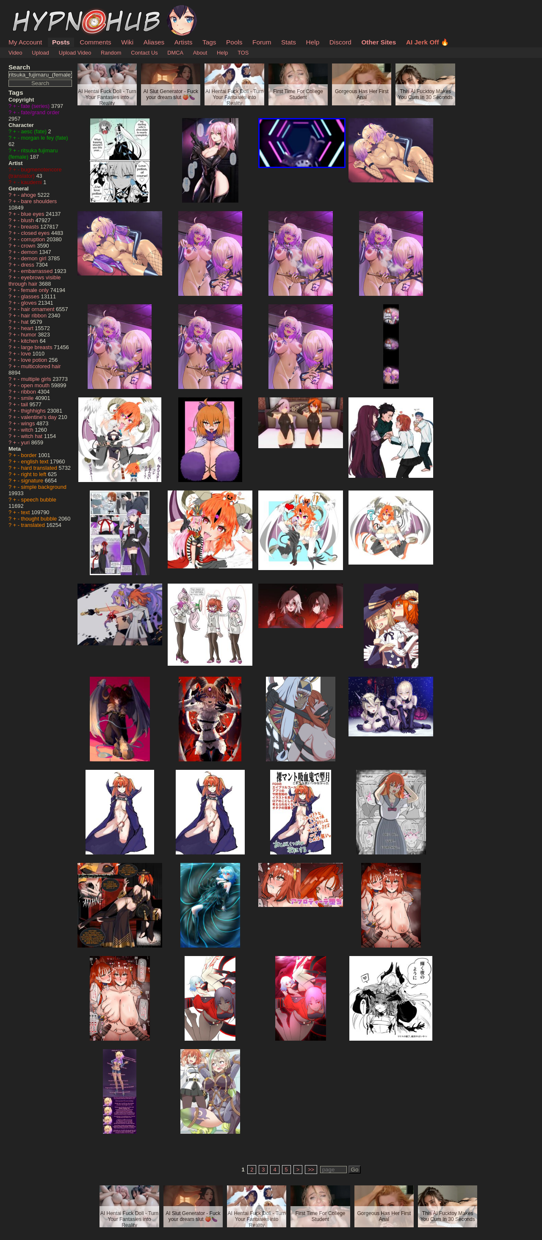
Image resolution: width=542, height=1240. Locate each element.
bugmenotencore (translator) (35, 172)
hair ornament (38, 309)
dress (28, 265)
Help (313, 42)
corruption (34, 239)
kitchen (30, 341)
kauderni (32, 182)
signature (33, 480)
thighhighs (34, 411)
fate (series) (36, 106)
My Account (25, 42)
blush (28, 220)
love (27, 353)
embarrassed (37, 271)
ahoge (29, 195)
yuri (26, 442)
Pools (234, 42)
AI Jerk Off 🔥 (427, 42)
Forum (261, 42)
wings (28, 423)
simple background (43, 487)
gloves (30, 303)
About (200, 53)
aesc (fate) (34, 131)
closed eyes (36, 233)
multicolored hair (41, 366)
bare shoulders (39, 201)
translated (34, 525)
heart (28, 328)
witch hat (32, 436)
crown (29, 245)
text (26, 512)
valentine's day (39, 417)
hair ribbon (34, 315)
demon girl (34, 258)
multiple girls (37, 379)
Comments (95, 42)
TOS (243, 53)
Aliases (154, 42)
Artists (183, 42)
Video (15, 53)
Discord (340, 42)
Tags (209, 42)
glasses (31, 296)
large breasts (37, 347)
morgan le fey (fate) (44, 138)
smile (28, 398)
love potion (35, 360)
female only (35, 290)
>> (311, 1169)
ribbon (29, 392)
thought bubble (39, 518)
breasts (31, 226)
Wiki (127, 42)
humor (29, 334)
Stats (288, 42)
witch (28, 430)
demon (30, 252)
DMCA (175, 53)
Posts (61, 42)
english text (35, 461)
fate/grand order (40, 112)
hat (25, 322)
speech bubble (38, 499)
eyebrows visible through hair (34, 280)
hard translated (40, 468)
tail (25, 404)
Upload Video (75, 53)
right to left (34, 474)
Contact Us (144, 53)
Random (111, 53)
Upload (40, 53)
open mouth (36, 385)
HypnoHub (31, 9)
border (30, 455)
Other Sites (378, 42)
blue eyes (33, 214)
